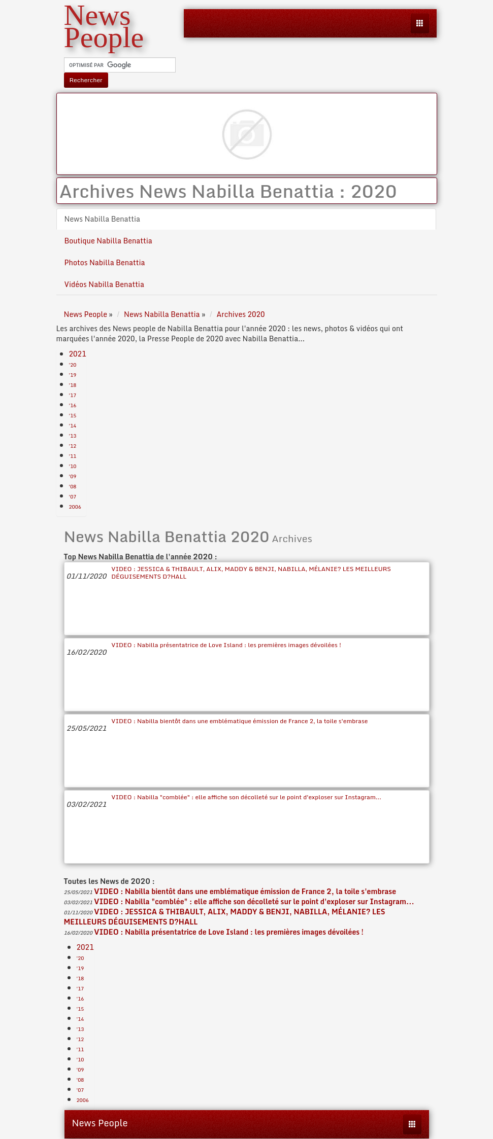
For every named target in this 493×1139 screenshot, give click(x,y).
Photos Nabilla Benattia (104, 262)
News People (100, 1122)
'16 (73, 405)
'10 (73, 466)
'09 (73, 476)
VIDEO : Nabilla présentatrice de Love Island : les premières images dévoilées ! (226, 645)
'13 (73, 436)
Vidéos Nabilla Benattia (104, 284)
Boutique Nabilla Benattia (108, 240)
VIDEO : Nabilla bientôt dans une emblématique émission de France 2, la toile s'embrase (239, 721)
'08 (73, 486)
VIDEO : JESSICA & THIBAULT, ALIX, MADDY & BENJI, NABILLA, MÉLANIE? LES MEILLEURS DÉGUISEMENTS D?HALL (251, 572)
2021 (77, 354)
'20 (73, 365)
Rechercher (86, 80)
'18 (73, 385)
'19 (73, 375)
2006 (75, 507)
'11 (73, 456)
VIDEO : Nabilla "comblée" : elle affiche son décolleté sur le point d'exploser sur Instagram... (246, 797)
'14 (73, 425)
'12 (73, 446)
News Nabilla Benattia (102, 219)
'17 (73, 395)
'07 (73, 496)
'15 (73, 415)
